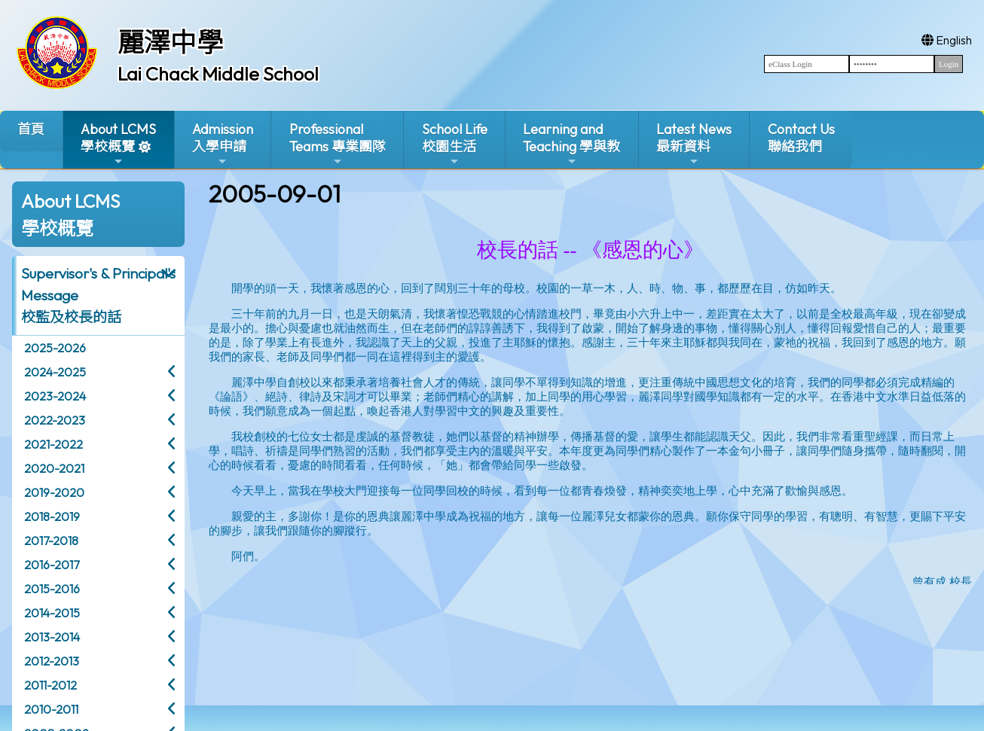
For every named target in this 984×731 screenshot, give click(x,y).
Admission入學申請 (222, 144)
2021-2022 (53, 444)
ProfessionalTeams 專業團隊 (337, 144)
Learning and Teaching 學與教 (571, 144)
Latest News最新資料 (694, 144)
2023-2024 (55, 396)
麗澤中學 (170, 42)
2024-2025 (55, 371)
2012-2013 (51, 661)
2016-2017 (51, 564)
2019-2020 (54, 492)
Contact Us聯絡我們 (801, 137)
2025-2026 (55, 347)
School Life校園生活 (454, 144)
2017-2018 (51, 540)
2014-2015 (52, 612)
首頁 (30, 129)
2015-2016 (52, 588)
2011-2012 (50, 685)
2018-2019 (52, 516)
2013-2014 (52, 636)
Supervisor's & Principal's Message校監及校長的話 (98, 295)
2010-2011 (51, 709)
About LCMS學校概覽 (118, 144)
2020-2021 (54, 468)
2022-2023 (54, 420)
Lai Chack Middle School (218, 74)
